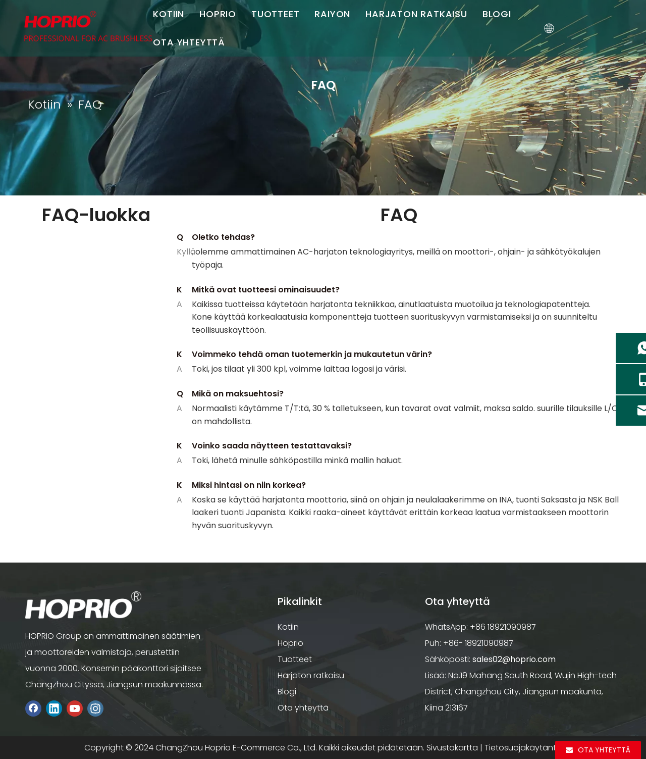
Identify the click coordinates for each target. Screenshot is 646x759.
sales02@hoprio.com (514, 659)
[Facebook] (33, 708)
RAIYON (333, 14)
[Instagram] (95, 708)
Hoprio (290, 643)
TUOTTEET (276, 14)
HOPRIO (218, 14)
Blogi (287, 691)
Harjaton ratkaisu (311, 675)
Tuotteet (295, 659)
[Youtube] (75, 708)
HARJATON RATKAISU (417, 14)
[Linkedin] (54, 708)
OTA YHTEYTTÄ (189, 42)
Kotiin (288, 627)
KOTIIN (169, 14)
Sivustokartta (452, 747)
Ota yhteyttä (303, 708)
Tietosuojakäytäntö (523, 747)
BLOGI (497, 14)
